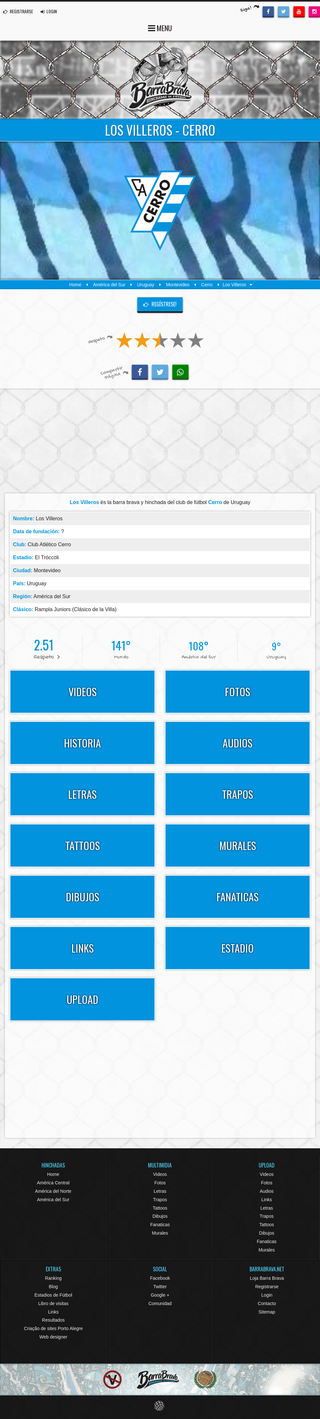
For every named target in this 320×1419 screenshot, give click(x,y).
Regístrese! (160, 304)
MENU (160, 27)
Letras (160, 1191)
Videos (160, 1174)
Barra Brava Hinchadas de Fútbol (160, 79)
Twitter (159, 1286)
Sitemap (266, 1311)
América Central (53, 1182)
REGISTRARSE (18, 11)
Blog (53, 1286)
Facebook (160, 1278)
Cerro (207, 284)
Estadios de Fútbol (53, 1295)
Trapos (160, 1199)
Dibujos (160, 1216)
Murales (160, 1233)
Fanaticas (160, 1224)
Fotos (160, 1182)
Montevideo (177, 284)
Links (266, 1199)
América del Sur (109, 284)
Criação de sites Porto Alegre (53, 1328)
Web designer (53, 1336)
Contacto (267, 1303)
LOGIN (49, 11)
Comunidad (160, 1303)
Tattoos (160, 1208)
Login (266, 1295)
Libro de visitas (53, 1303)
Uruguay (145, 284)
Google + (160, 1295)
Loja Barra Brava (267, 1278)
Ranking (53, 1278)
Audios (267, 1191)
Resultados (53, 1320)
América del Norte (53, 1191)
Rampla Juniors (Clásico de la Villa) (76, 609)
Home (75, 284)
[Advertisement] (160, 442)
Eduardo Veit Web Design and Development (160, 1405)
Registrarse (266, 1286)
